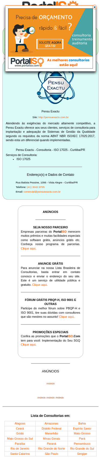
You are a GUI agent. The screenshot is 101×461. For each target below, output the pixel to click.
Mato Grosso (82, 433)
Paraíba (20, 443)
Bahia (82, 423)
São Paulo (51, 453)
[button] (94, 7)
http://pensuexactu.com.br (54, 117)
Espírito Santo (82, 428)
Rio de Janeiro (20, 448)
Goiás (20, 433)
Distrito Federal (51, 428)
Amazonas (51, 423)
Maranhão (51, 433)
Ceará (20, 428)
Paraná (51, 443)
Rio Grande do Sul (82, 448)
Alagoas (20, 423)
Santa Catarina (20, 453)
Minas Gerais (51, 438)
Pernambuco (82, 443)
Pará (82, 438)
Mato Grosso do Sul (20, 438)
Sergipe (82, 453)
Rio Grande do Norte (51, 448)
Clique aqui (28, 248)
